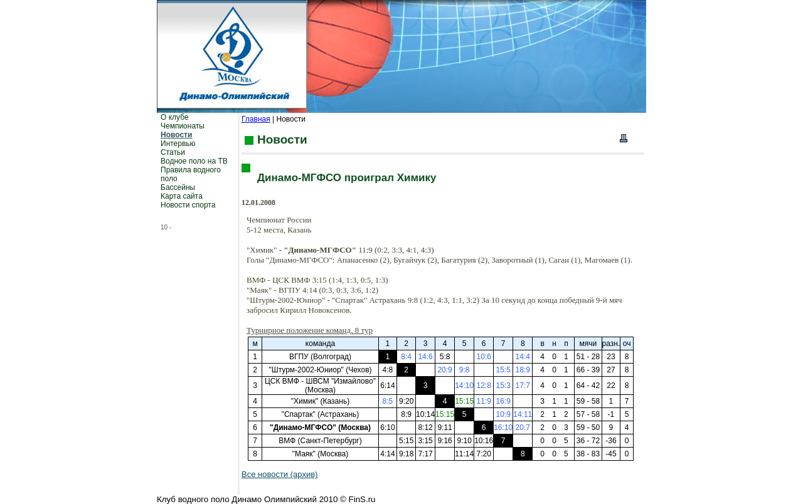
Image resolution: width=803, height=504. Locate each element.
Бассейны (178, 187)
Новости (176, 134)
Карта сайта (182, 196)
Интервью (178, 143)
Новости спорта (188, 205)
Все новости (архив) (279, 474)
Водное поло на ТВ (194, 161)
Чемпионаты (183, 126)
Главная (256, 119)
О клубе (175, 117)
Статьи (173, 152)
